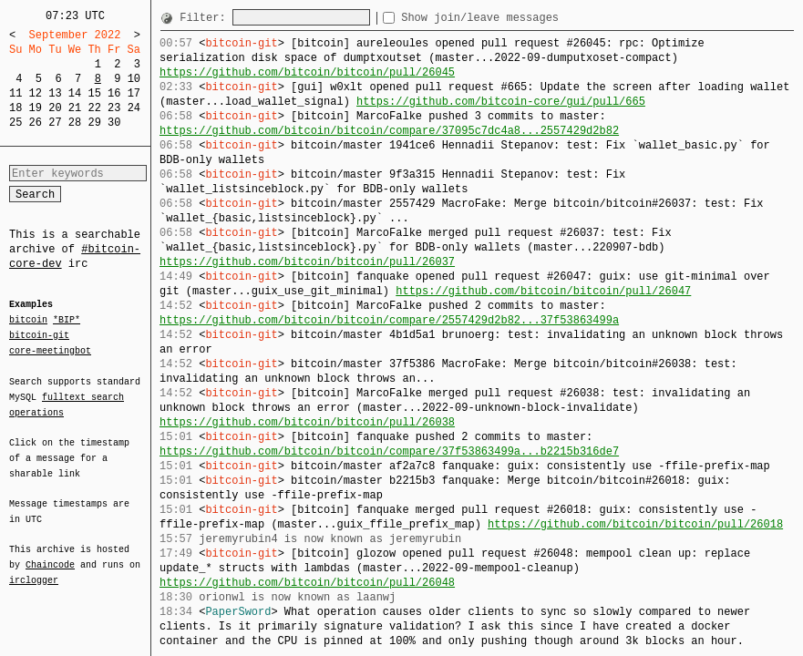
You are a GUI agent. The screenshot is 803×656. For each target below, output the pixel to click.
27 (54, 122)
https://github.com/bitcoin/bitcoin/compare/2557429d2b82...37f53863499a (389, 320)
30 (114, 122)
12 (35, 93)
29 (94, 122)
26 (35, 122)
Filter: (206, 18)
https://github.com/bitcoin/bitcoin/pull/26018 (635, 524)
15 (94, 93)
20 (54, 108)
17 (134, 93)
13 (54, 93)
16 (114, 93)
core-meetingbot (50, 349)
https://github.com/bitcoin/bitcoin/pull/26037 (307, 262)
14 (74, 93)
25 (15, 122)
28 (74, 122)
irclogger (33, 568)
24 (134, 108)
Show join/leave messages (513, 18)
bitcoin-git (39, 335)
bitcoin (28, 320)
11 (15, 93)
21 (74, 108)
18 (15, 108)
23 (114, 108)
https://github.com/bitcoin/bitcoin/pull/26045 (307, 72)
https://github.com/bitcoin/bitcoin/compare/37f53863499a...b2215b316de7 (389, 451)
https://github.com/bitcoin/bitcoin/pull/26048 (307, 582)
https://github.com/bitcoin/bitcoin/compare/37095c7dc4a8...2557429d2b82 (389, 130)
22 (94, 108)
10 (134, 79)
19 (35, 108)
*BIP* (66, 320)
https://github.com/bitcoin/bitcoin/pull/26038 (307, 422)
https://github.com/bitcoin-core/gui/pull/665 (500, 101)
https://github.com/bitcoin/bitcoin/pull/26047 (543, 291)
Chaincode (50, 554)
